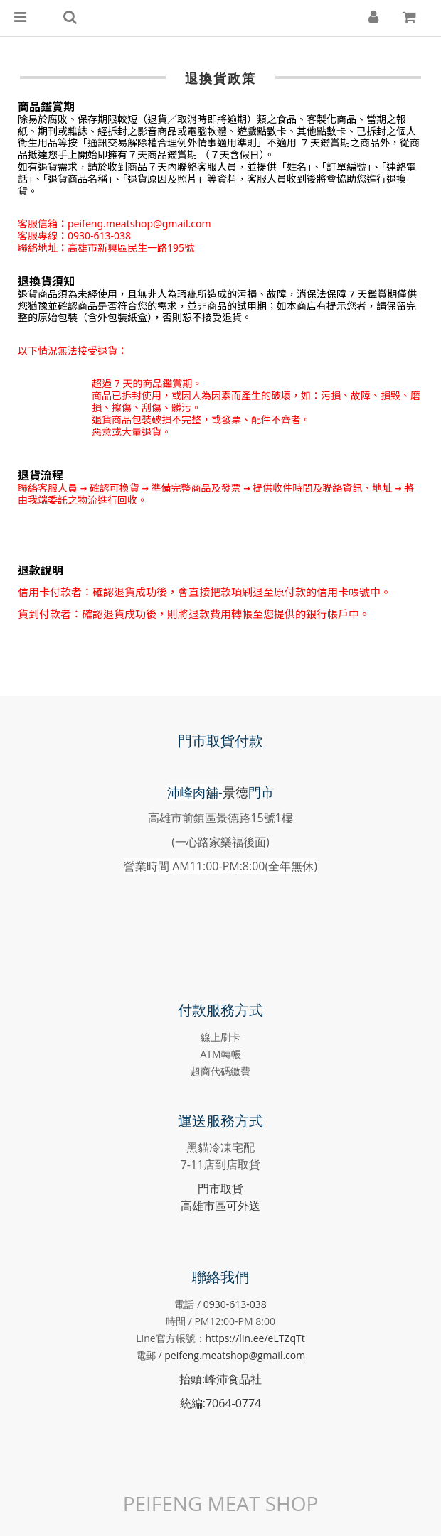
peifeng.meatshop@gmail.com (234, 1355)
